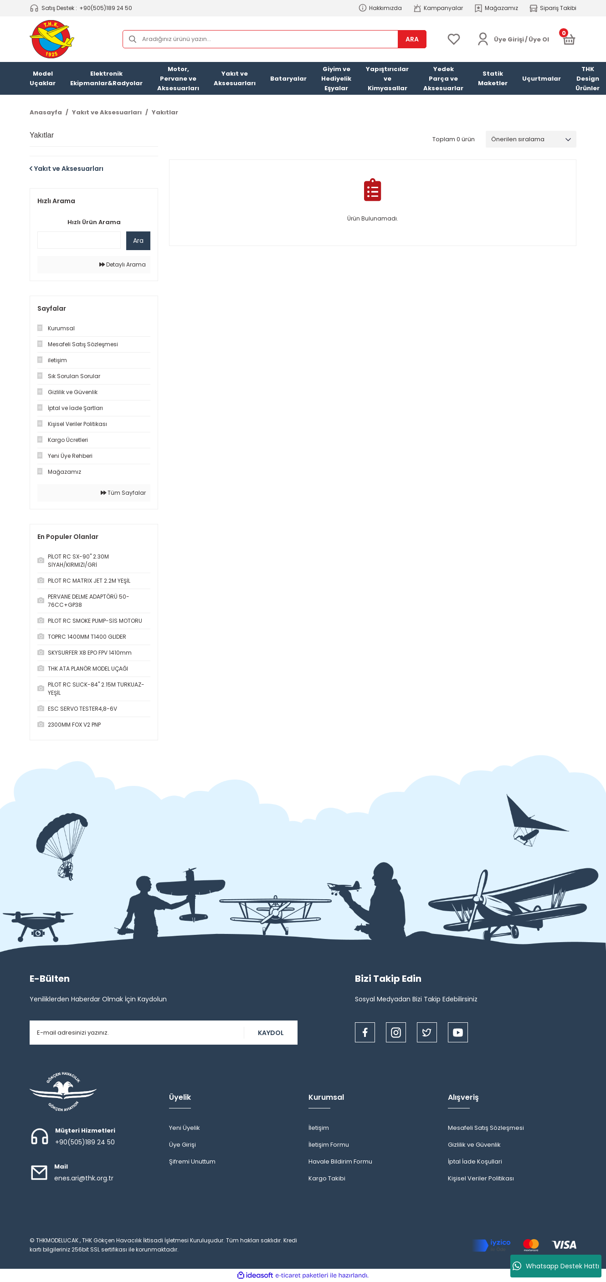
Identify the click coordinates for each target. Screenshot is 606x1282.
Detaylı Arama (122, 264)
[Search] (274, 39)
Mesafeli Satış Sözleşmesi (486, 1127)
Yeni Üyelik (184, 1127)
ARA (412, 39)
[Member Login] (483, 39)
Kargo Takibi (326, 1178)
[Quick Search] (79, 240)
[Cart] (569, 39)
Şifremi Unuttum (192, 1161)
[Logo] (52, 39)
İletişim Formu (328, 1144)
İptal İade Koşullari (475, 1161)
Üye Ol (539, 39)
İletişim (318, 1127)
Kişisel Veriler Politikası (481, 1178)
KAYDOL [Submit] (271, 1032)
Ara (138, 240)
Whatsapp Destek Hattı (556, 1266)
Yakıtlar (165, 112)
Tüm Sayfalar (123, 493)
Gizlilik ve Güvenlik (474, 1144)
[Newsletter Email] (164, 1032)
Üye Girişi (182, 1144)
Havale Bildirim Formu (340, 1161)
